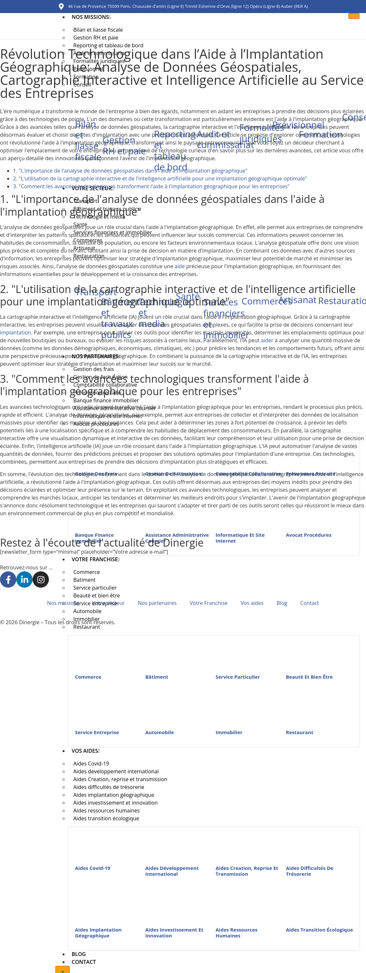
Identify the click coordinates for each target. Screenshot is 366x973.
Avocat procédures (308, 535)
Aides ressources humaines (236, 932)
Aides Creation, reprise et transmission (247, 871)
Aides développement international (172, 871)
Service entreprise (97, 732)
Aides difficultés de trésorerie (309, 871)
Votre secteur (108, 603)
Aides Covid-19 (92, 868)
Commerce (88, 676)
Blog (79, 954)
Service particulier (238, 676)
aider (267, 340)
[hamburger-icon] (353, 16)
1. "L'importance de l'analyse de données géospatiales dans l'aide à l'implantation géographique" (130, 170)
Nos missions (91, 17)
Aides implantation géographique (98, 932)
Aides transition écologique (106, 818)
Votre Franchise (96, 559)
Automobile (159, 732)
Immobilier (229, 732)
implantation (15, 332)
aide (180, 266)
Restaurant (86, 626)
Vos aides (86, 750)
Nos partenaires (157, 603)
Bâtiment (156, 676)
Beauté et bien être (309, 676)
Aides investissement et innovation (174, 932)
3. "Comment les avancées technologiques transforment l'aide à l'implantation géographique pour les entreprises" (151, 186)
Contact (84, 961)
